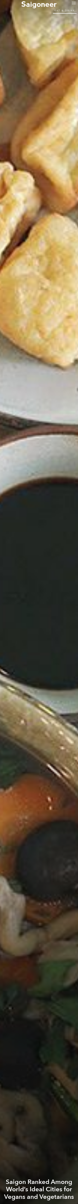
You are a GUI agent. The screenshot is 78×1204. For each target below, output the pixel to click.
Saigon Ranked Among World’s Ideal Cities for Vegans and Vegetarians (39, 1189)
